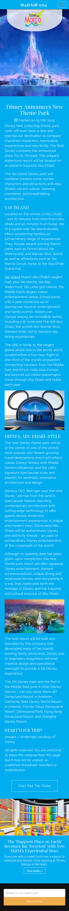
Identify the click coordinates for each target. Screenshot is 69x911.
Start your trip (34, 901)
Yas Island (12, 277)
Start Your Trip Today (34, 786)
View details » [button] (34, 870)
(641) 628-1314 (34, 4)
